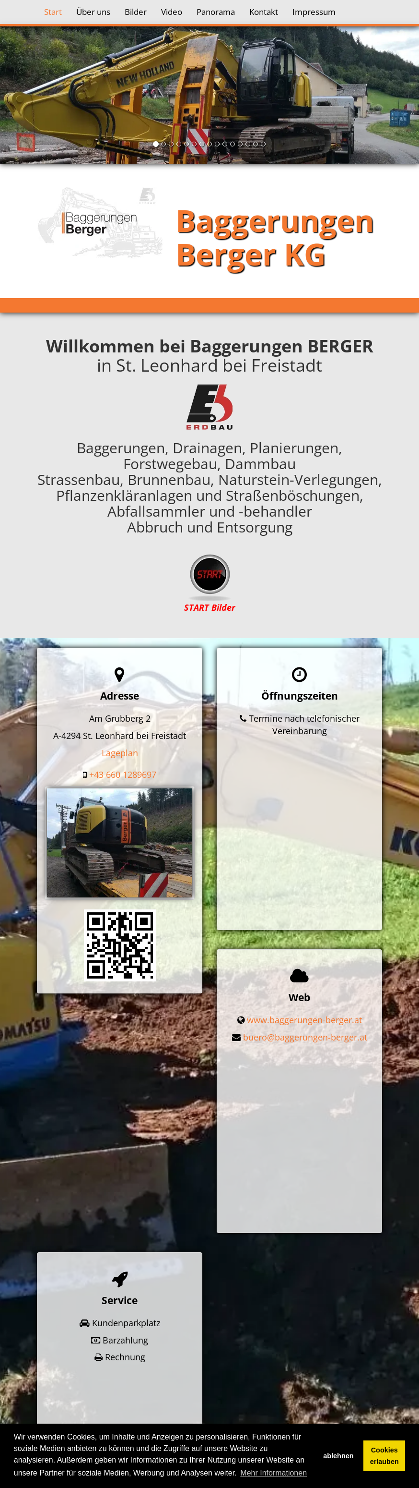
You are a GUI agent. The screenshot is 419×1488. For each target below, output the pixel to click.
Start (53, 11)
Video (171, 11)
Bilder (136, 11)
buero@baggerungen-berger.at (305, 1003)
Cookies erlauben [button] (384, 1455)
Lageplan (120, 753)
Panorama (216, 11)
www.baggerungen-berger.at (304, 986)
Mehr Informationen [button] (273, 1473)
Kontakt (263, 11)
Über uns (93, 11)
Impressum (314, 11)
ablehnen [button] (338, 1456)
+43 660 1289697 (122, 774)
